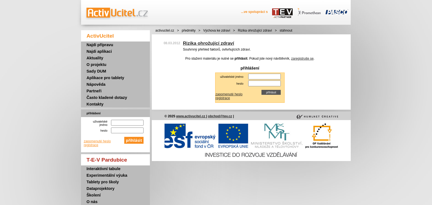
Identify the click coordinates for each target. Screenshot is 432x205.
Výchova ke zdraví (216, 30)
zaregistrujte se (302, 58)
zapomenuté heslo (97, 141)
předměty (189, 30)
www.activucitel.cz (191, 116)
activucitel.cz (164, 30)
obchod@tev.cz (220, 116)
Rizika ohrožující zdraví (255, 30)
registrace (91, 145)
